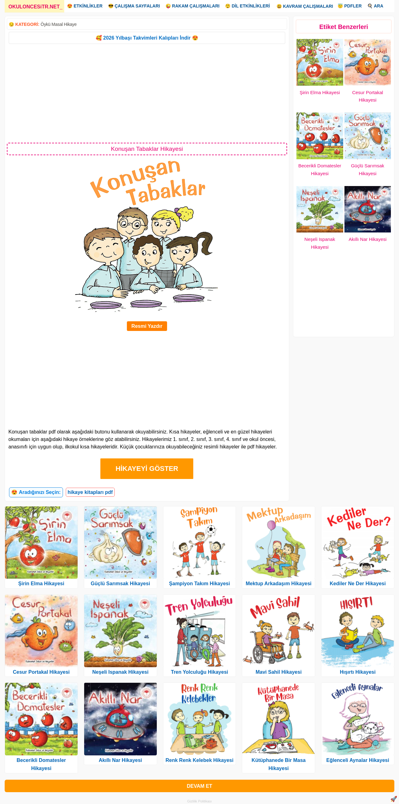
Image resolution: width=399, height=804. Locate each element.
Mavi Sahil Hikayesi (279, 672)
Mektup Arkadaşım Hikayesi (278, 583)
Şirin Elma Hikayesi (320, 92)
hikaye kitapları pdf (90, 492)
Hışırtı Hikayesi (358, 672)
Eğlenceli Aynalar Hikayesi (357, 760)
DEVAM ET (199, 786)
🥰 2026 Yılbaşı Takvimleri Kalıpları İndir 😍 (147, 38)
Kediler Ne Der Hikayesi (358, 583)
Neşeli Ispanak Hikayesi (120, 672)
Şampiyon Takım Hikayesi (199, 583)
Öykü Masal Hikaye (59, 24)
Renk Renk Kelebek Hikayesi (199, 760)
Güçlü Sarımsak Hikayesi (120, 583)
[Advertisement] (147, 92)
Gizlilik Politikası (199, 801)
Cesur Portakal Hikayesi (41, 672)
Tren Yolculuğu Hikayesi (199, 672)
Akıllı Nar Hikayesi (368, 239)
